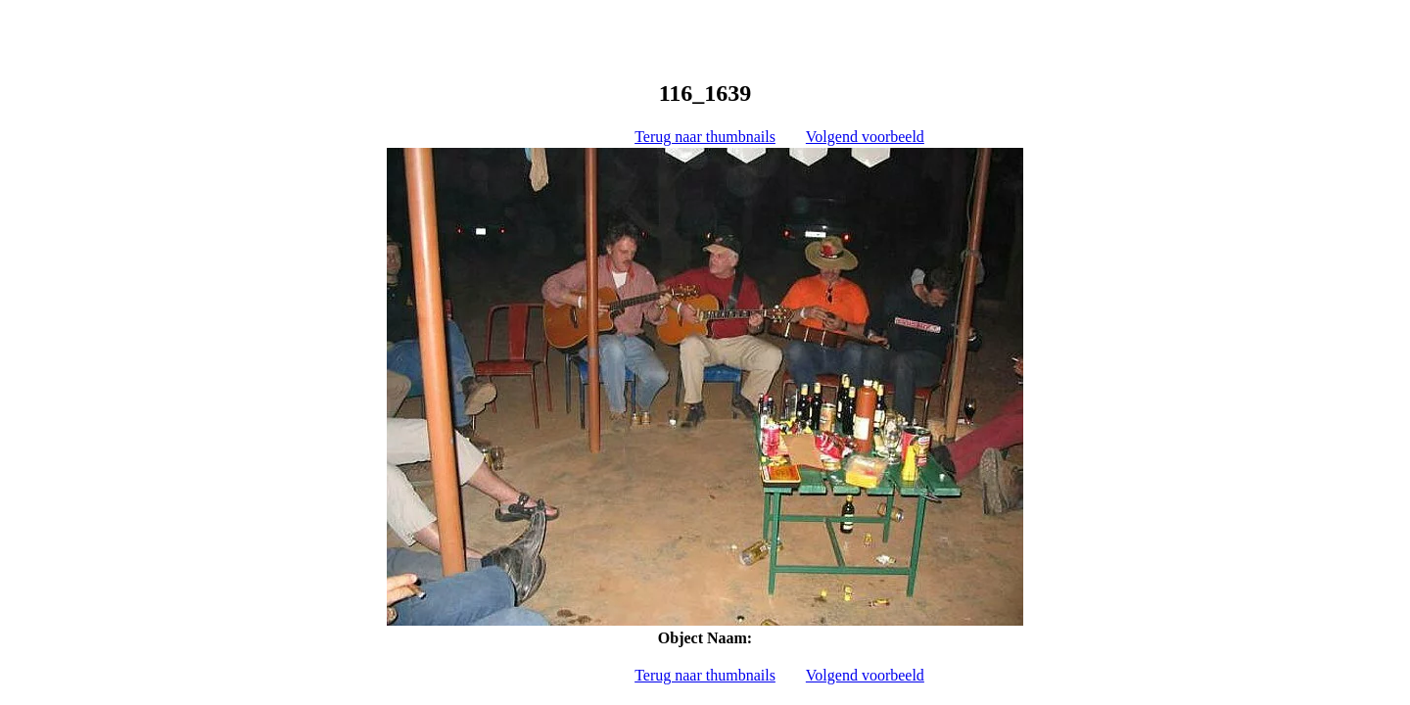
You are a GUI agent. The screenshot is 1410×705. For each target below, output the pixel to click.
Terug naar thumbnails (705, 136)
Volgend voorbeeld (865, 136)
